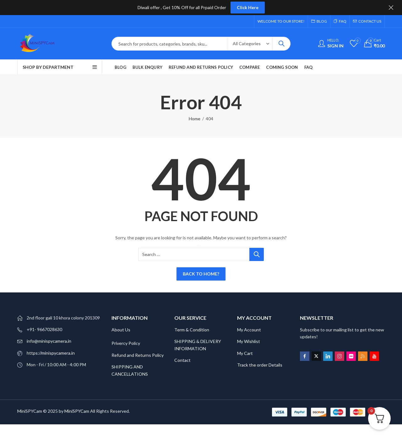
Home (194, 118)
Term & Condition (191, 329)
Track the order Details (259, 365)
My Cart (245, 353)
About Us (120, 329)
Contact (182, 360)
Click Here (247, 7)
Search (281, 44)
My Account (249, 329)
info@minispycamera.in (49, 341)
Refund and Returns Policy (137, 355)
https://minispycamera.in (51, 353)
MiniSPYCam (76, 411)
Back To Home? (201, 273)
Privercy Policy (125, 343)
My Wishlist (248, 341)
